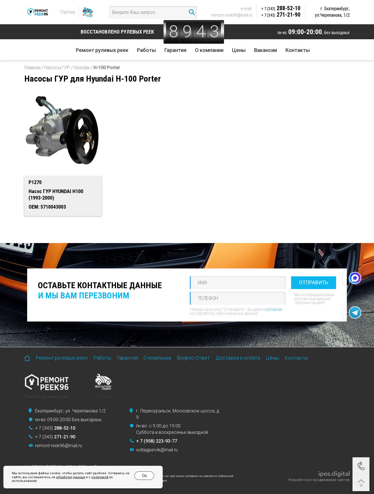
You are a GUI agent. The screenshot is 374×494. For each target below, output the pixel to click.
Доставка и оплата (238, 358)
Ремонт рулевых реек (102, 50)
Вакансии (265, 50)
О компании (209, 50)
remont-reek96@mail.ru (231, 15)
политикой (99, 477)
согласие (273, 309)
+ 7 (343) (55, 428)
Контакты (297, 50)
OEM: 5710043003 (47, 207)
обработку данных (70, 477)
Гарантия (175, 50)
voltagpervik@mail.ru (157, 450)
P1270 (35, 182)
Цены (239, 50)
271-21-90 (280, 14)
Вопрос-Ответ (193, 358)
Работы (146, 50)
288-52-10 (280, 8)
